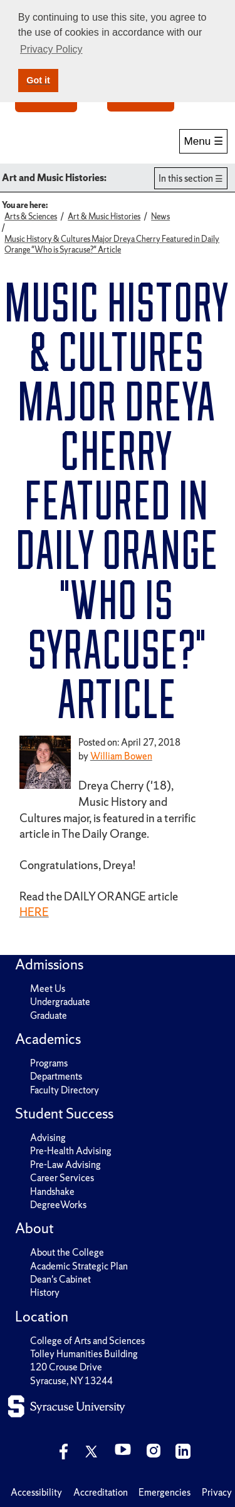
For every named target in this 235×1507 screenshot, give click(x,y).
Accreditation (100, 1492)
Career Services (62, 1177)
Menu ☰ (203, 141)
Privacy (217, 1492)
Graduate (48, 1015)
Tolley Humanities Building (84, 1353)
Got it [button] (38, 80)
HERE (34, 912)
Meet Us (47, 988)
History (45, 1292)
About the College (67, 1252)
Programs (49, 1063)
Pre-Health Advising (71, 1150)
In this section (186, 178)
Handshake (52, 1191)
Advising (48, 1137)
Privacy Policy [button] (51, 49)
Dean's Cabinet (60, 1279)
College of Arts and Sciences (87, 1340)
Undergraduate (60, 1001)
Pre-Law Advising (65, 1164)
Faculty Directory (64, 1090)
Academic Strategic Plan (79, 1266)
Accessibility (36, 1492)
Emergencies (164, 1492)
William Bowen (121, 756)
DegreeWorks (58, 1204)
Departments (56, 1076)
